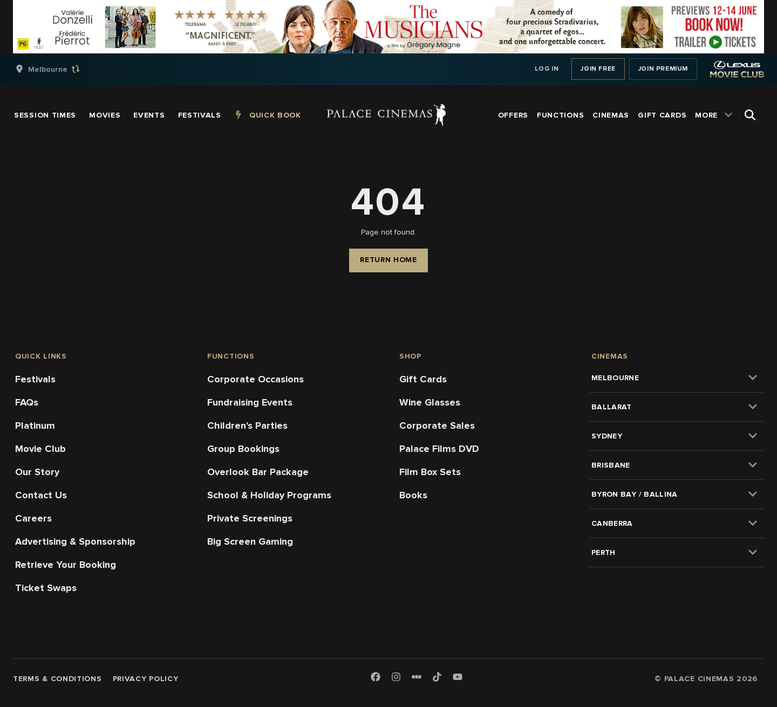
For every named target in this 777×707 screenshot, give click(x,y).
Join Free (598, 69)
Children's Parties (247, 425)
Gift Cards (423, 379)
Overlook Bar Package (258, 472)
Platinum (35, 425)
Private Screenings (249, 518)
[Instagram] (396, 677)
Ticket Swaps (46, 588)
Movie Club (40, 449)
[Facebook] (375, 677)
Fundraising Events (249, 402)
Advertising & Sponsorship (75, 541)
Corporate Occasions (255, 379)
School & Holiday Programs (269, 495)
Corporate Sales (437, 425)
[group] (59, 69)
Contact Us (41, 495)
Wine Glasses (429, 402)
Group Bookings (243, 449)
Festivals (35, 379)
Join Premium (663, 69)
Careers (33, 518)
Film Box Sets (430, 472)
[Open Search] (750, 115)
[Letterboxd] (416, 677)
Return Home (388, 259)
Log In (547, 69)
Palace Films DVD (439, 449)
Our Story (37, 472)
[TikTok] (437, 677)
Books (413, 495)
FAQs (26, 402)
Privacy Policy (146, 678)
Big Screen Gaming (250, 541)
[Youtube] (457, 677)
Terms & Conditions (57, 678)
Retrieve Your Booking (65, 565)
